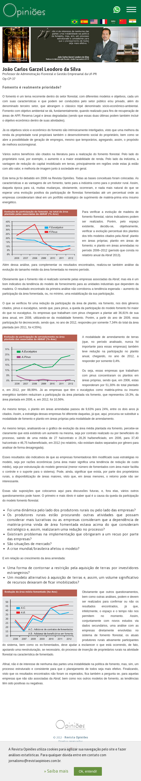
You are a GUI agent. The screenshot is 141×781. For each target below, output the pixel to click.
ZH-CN (123, 21)
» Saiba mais (56, 771)
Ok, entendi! (88, 771)
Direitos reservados (70, 741)
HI (132, 21)
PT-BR (74, 21)
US (94, 21)
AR (113, 21)
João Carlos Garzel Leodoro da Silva (41, 69)
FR (103, 21)
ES (84, 21)
